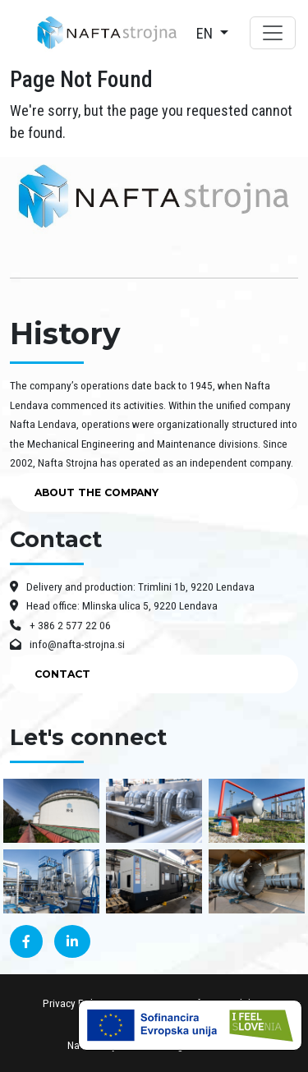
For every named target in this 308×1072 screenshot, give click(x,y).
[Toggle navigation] (273, 32)
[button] (212, 33)
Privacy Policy (74, 1003)
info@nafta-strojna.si (67, 644)
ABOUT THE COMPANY (96, 492)
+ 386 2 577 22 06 (60, 625)
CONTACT (62, 674)
